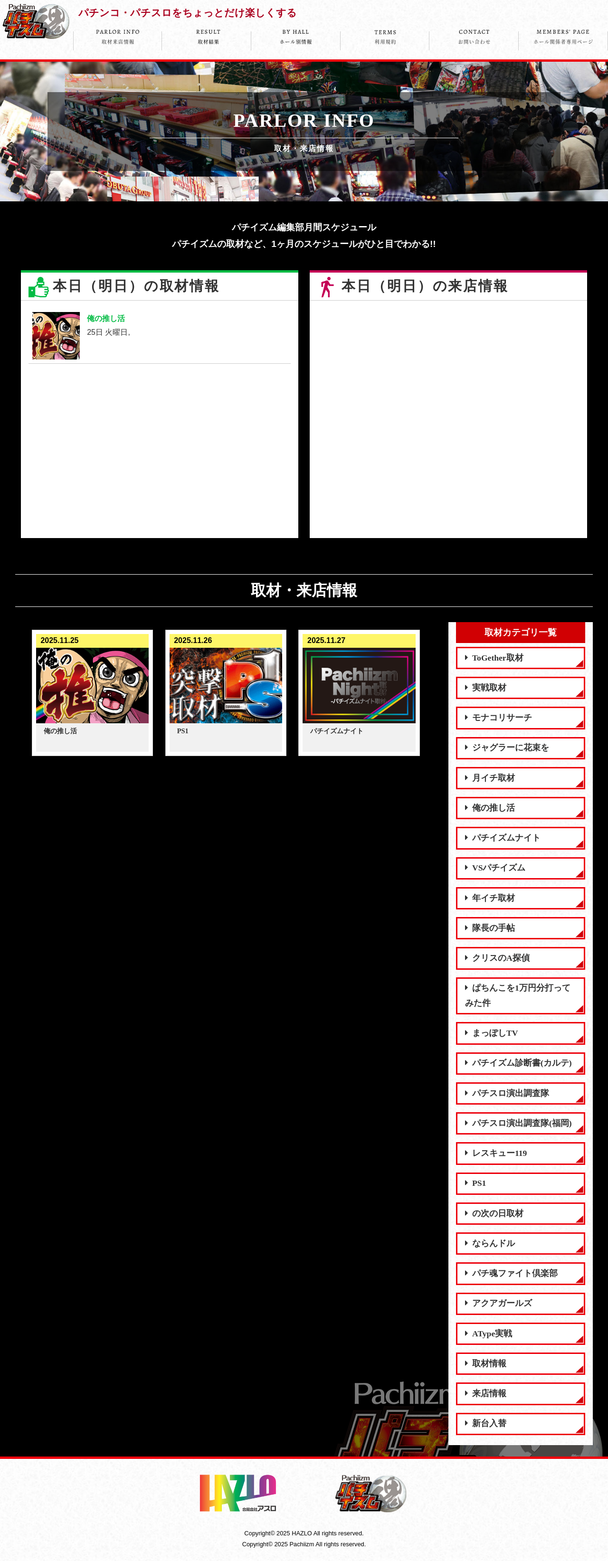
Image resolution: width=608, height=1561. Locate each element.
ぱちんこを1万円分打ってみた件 (517, 995)
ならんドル (490, 1243)
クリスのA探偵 (497, 958)
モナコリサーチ (498, 717)
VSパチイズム (495, 867)
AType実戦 (488, 1333)
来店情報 (485, 1393)
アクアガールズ (498, 1303)
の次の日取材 (494, 1213)
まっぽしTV (491, 1033)
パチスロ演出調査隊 (507, 1093)
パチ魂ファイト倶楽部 (511, 1273)
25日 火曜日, (159, 336)
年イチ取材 (490, 898)
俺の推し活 (490, 808)
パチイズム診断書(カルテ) (518, 1063)
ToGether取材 (494, 657)
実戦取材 (485, 687)
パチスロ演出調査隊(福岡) (518, 1123)
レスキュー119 (496, 1153)
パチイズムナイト (503, 837)
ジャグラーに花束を (507, 747)
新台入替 (485, 1423)
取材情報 (485, 1363)
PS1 (475, 1183)
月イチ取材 (490, 778)
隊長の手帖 (490, 928)
